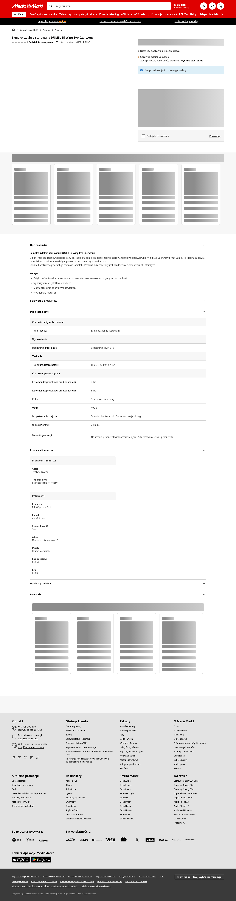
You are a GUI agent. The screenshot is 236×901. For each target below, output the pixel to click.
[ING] (163, 839)
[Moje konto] (203, 6)
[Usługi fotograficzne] (129, 747)
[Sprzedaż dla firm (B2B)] (76, 743)
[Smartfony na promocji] (22, 785)
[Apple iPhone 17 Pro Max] (185, 793)
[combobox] (111, 6)
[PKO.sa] (176, 839)
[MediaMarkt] (27, 6)
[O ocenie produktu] (57, 42)
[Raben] (43, 840)
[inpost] (30, 839)
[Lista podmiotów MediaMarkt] (109, 881)
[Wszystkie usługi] (127, 755)
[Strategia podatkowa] (184, 751)
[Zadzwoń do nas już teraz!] (30, 729)
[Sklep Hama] (125, 806)
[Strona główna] (14, 30)
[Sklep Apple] (125, 780)
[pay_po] (84, 839)
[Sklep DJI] (124, 797)
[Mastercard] (123, 839)
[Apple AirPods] (72, 810)
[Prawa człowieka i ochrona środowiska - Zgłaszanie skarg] (91, 753)
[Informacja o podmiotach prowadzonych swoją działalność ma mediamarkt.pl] (91, 760)
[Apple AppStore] (21, 860)
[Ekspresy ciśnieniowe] (75, 797)
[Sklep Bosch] (125, 789)
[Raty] (122, 734)
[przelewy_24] (70, 839)
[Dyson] (69, 793)
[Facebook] (15, 757)
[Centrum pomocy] (74, 726)
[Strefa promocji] (19, 780)
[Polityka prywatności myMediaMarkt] (96, 886)
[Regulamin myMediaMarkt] (54, 876)
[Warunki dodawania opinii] (136, 881)
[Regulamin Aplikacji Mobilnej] (80, 876)
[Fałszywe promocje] (127, 876)
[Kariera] (177, 768)
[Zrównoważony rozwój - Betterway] (190, 743)
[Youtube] (21, 757)
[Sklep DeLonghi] (127, 793)
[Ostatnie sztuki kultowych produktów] (29, 793)
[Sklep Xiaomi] (126, 785)
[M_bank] (150, 839)
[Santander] (190, 840)
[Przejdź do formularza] (28, 738)
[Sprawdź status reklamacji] (78, 738)
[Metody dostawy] (127, 726)
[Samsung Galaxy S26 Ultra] (186, 780)
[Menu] (19, 14)
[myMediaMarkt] (181, 730)
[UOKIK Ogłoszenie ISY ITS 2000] (44, 881)
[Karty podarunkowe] (129, 759)
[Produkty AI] (179, 822)
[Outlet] (15, 789)
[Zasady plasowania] (20, 881)
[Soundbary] (71, 806)
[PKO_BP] (137, 839)
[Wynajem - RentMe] (128, 743)
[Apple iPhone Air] (181, 801)
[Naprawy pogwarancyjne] (131, 751)
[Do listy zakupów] (212, 6)
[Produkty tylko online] (21, 797)
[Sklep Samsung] (127, 818)
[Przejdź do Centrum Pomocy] (31, 747)
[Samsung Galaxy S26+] (184, 785)
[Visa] (110, 839)
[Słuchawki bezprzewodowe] (78, 818)
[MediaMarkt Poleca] (183, 810)
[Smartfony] (71, 801)
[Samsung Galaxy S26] (184, 789)
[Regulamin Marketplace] (105, 876)
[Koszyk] (220, 6)
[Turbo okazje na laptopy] (23, 806)
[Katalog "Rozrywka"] (21, 801)
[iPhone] (69, 785)
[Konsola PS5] (71, 780)
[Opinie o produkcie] (20, 42)
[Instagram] (27, 757)
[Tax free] (124, 768)
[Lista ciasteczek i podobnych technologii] (77, 881)
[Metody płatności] (128, 730)
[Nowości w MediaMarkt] (184, 814)
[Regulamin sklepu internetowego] (81, 747)
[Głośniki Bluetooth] (74, 814)
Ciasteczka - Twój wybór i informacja (199, 877)
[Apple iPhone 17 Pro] (183, 797)
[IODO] (162, 876)
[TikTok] (39, 757)
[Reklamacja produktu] (75, 730)
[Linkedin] (33, 757)
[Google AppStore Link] (41, 860)
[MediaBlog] (179, 734)
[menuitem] (43, 14)
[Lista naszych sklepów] (184, 747)
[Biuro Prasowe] (180, 738)
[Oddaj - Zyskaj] (126, 738)
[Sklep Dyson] (125, 801)
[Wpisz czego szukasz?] (50, 6)
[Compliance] (179, 755)
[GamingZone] (180, 818)
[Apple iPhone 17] (181, 806)
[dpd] (16, 839)
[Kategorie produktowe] (130, 764)
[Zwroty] (69, 734)
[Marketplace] (179, 764)
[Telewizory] (71, 789)
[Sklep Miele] (125, 814)
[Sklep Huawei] (126, 810)
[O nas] (176, 726)
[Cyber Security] (180, 759)
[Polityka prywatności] (147, 876)
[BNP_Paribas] (97, 839)
